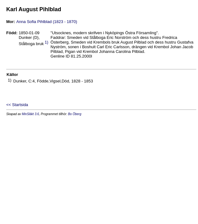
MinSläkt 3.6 (30, 114)
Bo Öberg (74, 114)
